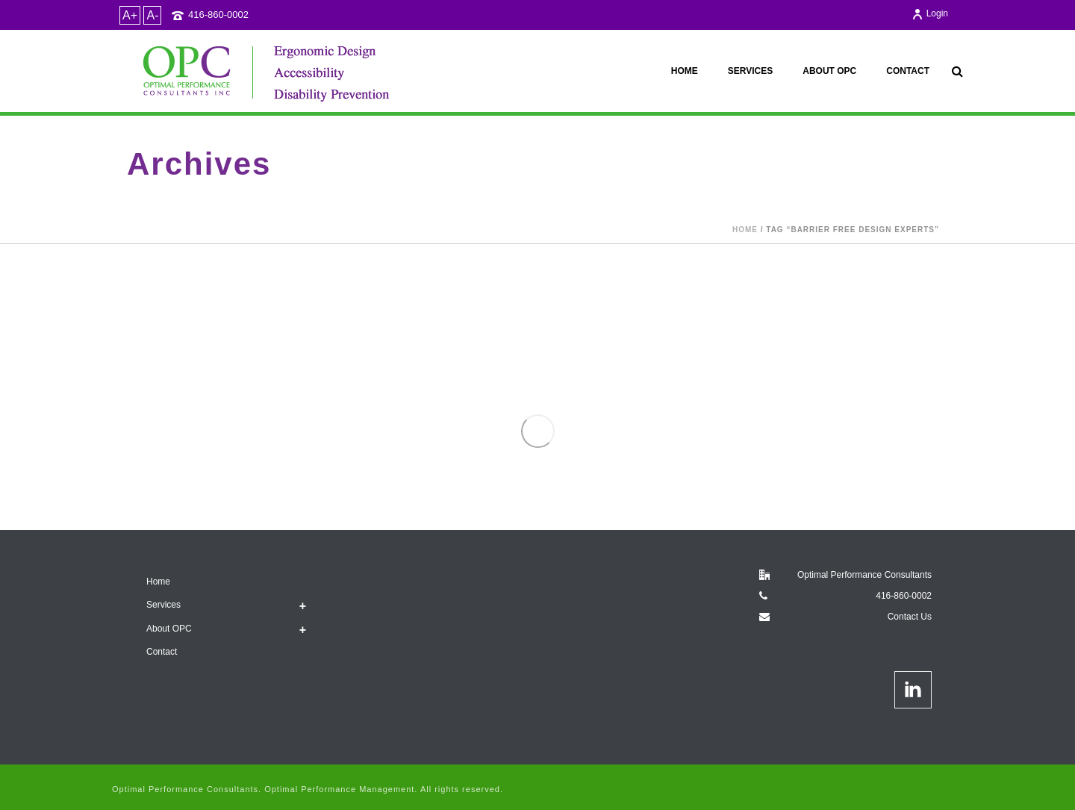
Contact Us (910, 616)
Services (750, 71)
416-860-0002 (218, 14)
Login (930, 13)
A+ (129, 15)
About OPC (829, 71)
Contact (907, 71)
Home (684, 71)
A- (152, 15)
